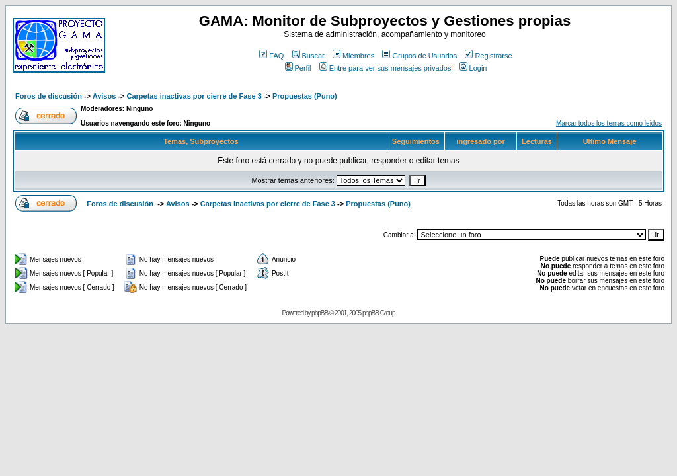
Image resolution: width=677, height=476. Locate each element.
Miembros (353, 56)
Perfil (298, 68)
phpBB (319, 313)
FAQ (271, 56)
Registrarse (488, 56)
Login (473, 68)
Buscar (308, 56)
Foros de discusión (48, 96)
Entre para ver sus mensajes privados (385, 68)
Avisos (104, 96)
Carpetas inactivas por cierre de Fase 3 (194, 96)
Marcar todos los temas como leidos (609, 123)
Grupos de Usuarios (419, 56)
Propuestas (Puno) (304, 96)
